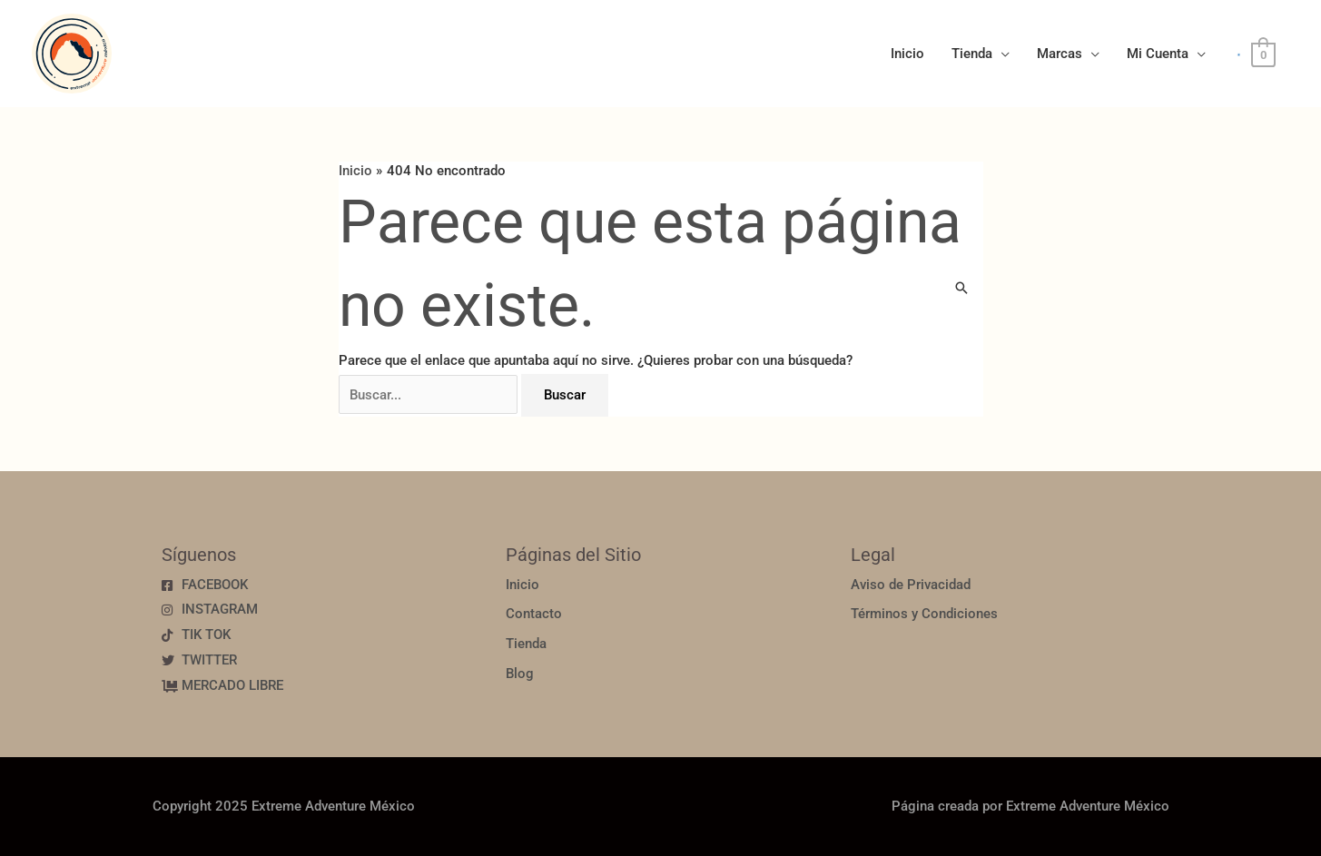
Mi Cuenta (1157, 53)
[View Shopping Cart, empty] (1263, 54)
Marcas (1059, 53)
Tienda (971, 53)
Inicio (907, 53)
